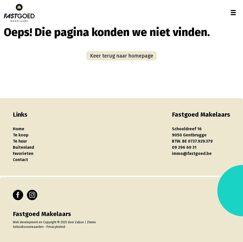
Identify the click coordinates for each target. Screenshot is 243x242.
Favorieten (23, 153)
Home (18, 128)
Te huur (20, 141)
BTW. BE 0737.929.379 (192, 141)
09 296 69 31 (184, 147)
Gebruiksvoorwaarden (28, 227)
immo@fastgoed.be (192, 153)
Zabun (79, 222)
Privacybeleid (55, 227)
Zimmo (91, 222)
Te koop (20, 135)
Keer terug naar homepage (121, 56)
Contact (20, 159)
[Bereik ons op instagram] (32, 194)
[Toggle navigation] (233, 12)
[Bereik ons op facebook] (18, 194)
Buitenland (23, 147)
